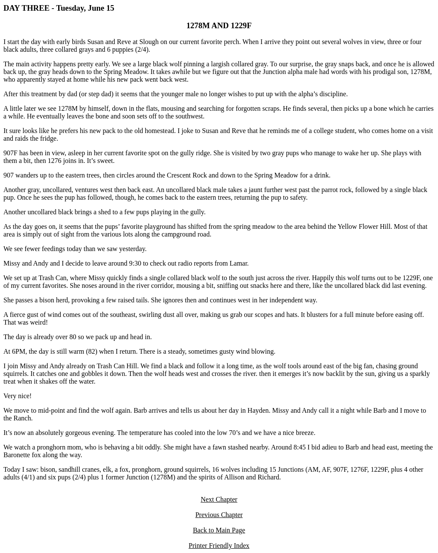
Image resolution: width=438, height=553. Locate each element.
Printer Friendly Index (219, 545)
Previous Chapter (219, 514)
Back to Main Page (219, 530)
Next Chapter (219, 499)
